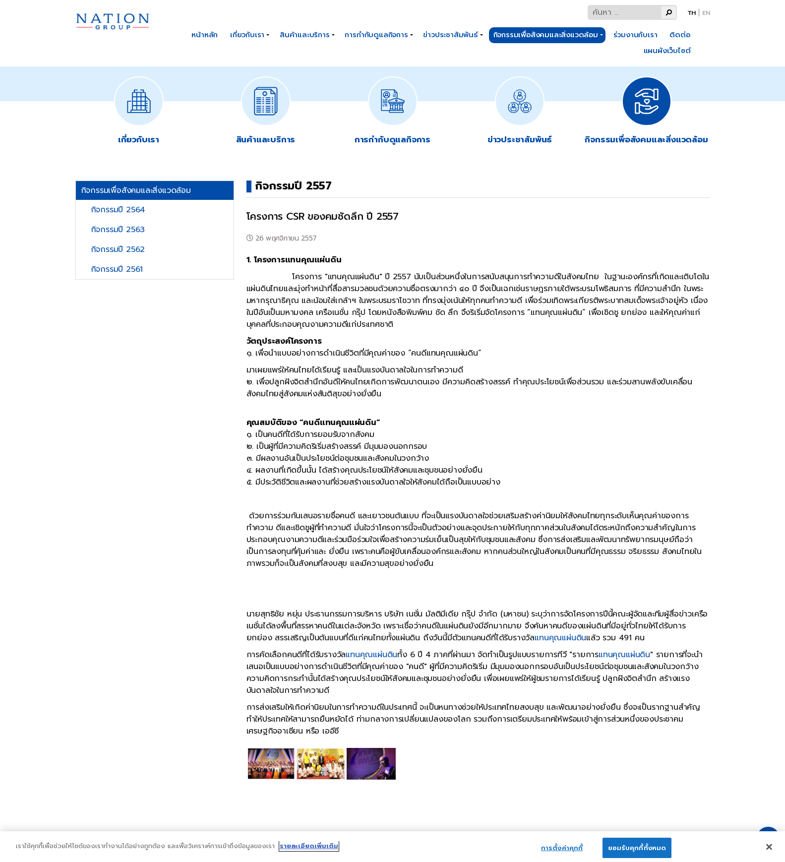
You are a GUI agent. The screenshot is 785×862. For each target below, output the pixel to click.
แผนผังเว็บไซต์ (667, 50)
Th (691, 12)
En (706, 12)
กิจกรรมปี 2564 (118, 210)
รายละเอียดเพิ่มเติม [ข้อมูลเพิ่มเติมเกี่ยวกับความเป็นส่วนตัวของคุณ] (309, 852)
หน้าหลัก (204, 34)
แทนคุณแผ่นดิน (560, 638)
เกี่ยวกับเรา (247, 34)
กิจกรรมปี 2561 (117, 269)
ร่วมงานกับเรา (635, 34)
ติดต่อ (679, 34)
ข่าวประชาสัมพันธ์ (450, 34)
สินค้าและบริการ (305, 34)
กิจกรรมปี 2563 (118, 230)
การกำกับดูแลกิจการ (376, 34)
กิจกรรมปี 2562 (118, 249)
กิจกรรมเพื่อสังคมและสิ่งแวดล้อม (545, 34)
